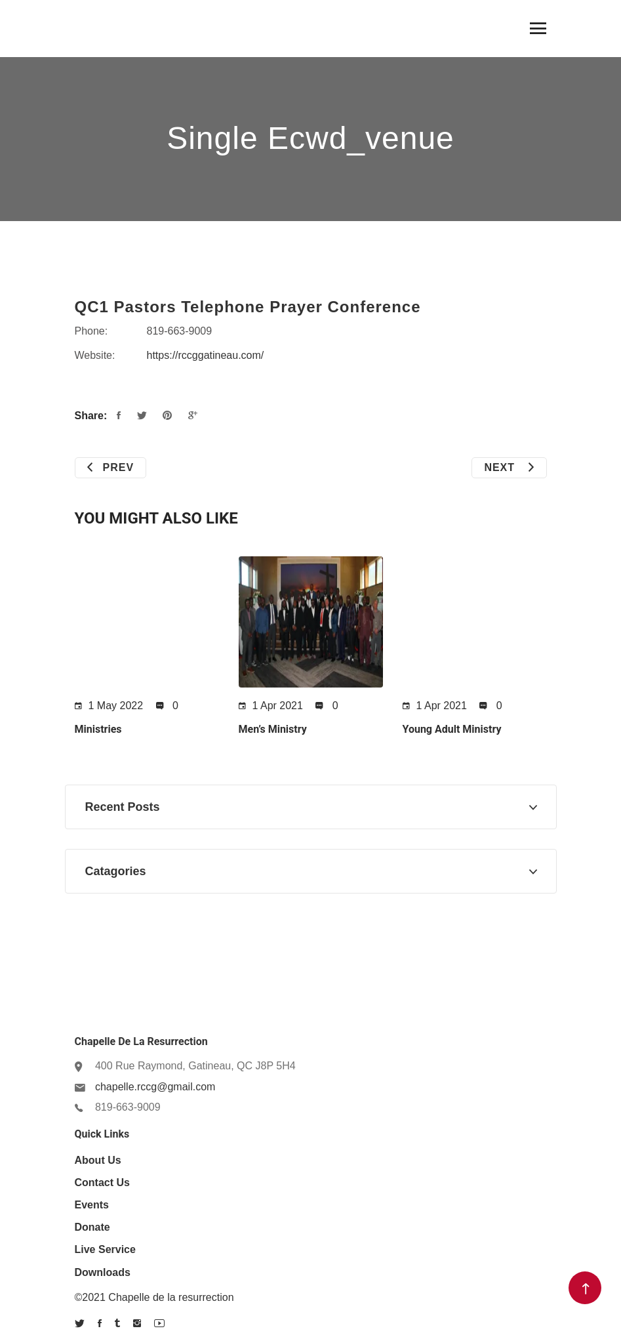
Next (509, 467)
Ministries (98, 729)
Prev (110, 467)
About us (98, 1160)
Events (92, 1204)
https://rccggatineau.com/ (205, 355)
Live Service (105, 1249)
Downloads (102, 1272)
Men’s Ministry (273, 729)
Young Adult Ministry (452, 729)
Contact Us (102, 1182)
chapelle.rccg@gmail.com (155, 1086)
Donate (92, 1227)
